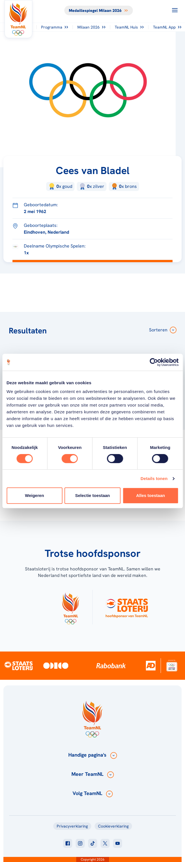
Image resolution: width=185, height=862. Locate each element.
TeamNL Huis (129, 27)
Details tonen (154, 478)
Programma (54, 27)
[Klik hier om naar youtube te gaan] (117, 843)
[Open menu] (175, 10)
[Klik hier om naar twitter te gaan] (105, 843)
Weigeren (34, 495)
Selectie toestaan (92, 495)
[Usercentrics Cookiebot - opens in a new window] (153, 362)
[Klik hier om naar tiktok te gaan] (92, 843)
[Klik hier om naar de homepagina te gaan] (18, 19)
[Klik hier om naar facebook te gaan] (67, 843)
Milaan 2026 (91, 27)
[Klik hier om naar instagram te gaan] (80, 843)
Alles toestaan (150, 495)
